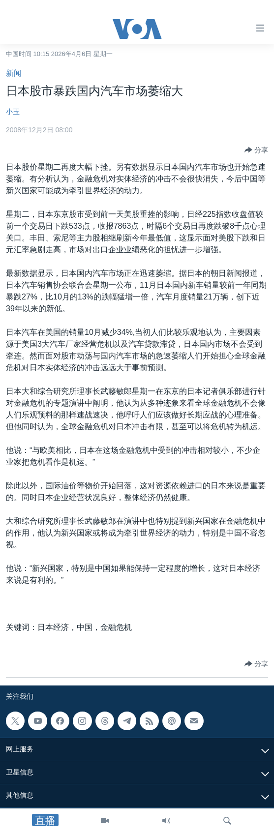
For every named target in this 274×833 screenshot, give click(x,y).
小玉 (13, 112)
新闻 (14, 73)
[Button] (256, 150)
